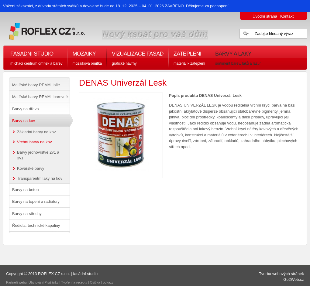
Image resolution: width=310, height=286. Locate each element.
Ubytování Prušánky (43, 282)
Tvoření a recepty (74, 282)
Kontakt (287, 16)
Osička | (96, 282)
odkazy (108, 282)
